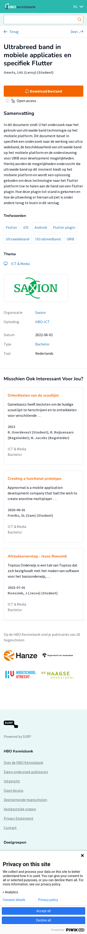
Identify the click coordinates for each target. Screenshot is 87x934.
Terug (14, 32)
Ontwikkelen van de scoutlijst (33, 395)
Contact (10, 827)
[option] (43, 666)
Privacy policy (48, 900)
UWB (70, 239)
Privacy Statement (18, 818)
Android (41, 227)
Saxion (40, 312)
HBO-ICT (42, 322)
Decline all (43, 920)
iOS (26, 227)
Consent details (14, 900)
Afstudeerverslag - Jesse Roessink (37, 556)
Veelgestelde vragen (20, 809)
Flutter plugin (64, 227)
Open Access (13, 790)
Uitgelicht (12, 781)
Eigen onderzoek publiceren (26, 771)
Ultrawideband (17, 239)
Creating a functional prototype (34, 478)
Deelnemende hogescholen (25, 799)
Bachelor (42, 344)
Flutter (11, 227)
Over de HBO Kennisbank (23, 762)
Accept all (43, 911)
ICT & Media (17, 449)
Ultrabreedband (48, 239)
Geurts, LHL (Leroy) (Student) (29, 72)
